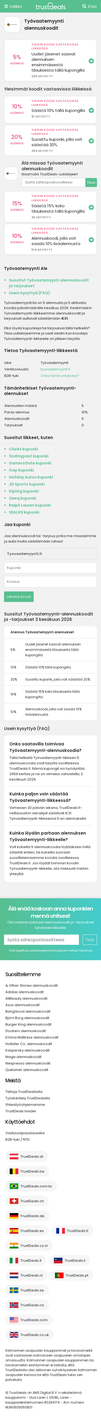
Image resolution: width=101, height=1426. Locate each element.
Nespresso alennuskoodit (27, 1063)
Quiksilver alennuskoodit (26, 1069)
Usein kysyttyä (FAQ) (29, 293)
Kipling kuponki (24, 491)
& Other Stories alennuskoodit (31, 985)
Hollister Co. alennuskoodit (28, 1043)
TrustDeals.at (31, 1156)
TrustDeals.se (32, 1290)
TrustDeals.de (32, 1216)
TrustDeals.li (75, 1260)
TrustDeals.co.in (34, 1245)
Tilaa (91, 182)
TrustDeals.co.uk (34, 1334)
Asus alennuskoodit (22, 1004)
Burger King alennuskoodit (28, 1024)
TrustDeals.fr (78, 1230)
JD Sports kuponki (27, 484)
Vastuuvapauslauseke (25, 1133)
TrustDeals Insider (20, 1111)
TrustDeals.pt (77, 1275)
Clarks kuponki (23, 449)
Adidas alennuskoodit (24, 992)
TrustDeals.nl (31, 1275)
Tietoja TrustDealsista (24, 1091)
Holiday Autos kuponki (31, 477)
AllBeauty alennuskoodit (26, 998)
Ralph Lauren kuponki (30, 505)
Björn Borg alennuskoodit (27, 1017)
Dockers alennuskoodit (25, 1030)
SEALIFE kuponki (24, 512)
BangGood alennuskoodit (27, 1011)
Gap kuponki (21, 470)
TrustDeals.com (34, 1320)
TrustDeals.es (32, 1230)
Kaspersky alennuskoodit (27, 1050)
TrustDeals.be (32, 1171)
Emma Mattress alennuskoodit (31, 1037)
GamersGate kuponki (30, 463)
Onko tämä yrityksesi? (60, 375)
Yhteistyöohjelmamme (25, 1104)
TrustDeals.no (32, 1305)
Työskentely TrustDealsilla (27, 1098)
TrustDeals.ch (32, 1201)
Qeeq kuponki (22, 498)
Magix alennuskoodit (23, 1056)
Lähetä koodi (19, 596)
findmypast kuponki (28, 456)
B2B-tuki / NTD (17, 1139)
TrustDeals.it (30, 1260)
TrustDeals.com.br (36, 1186)
